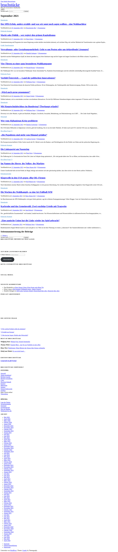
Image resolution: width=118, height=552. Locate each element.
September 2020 (9, 532)
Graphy (24, 550)
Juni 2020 (7, 537)
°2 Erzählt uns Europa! (7, 332)
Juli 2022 (6, 494)
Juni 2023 (7, 475)
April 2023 (7, 479)
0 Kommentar (40, 67)
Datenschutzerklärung (10, 545)
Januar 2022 (7, 504)
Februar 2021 (8, 523)
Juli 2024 (6, 453)
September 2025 (9, 431)
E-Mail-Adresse (5, 255)
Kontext (3, 384)
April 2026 (7, 419)
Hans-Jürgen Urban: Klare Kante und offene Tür (29, 287)
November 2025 (8, 427)
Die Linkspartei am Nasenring (15, 149)
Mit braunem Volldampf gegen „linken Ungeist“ (27, 289)
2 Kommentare (41, 82)
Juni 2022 (7, 496)
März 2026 (7, 421)
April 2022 (7, 499)
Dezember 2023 (8, 465)
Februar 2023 (8, 482)
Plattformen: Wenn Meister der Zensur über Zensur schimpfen (26, 348)
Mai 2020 (7, 539)
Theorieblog (4, 394)
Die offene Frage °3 (6, 159)
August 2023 (8, 472)
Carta (2, 380)
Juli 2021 (6, 515)
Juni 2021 (7, 516)
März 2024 (7, 460)
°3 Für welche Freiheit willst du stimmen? (13, 329)
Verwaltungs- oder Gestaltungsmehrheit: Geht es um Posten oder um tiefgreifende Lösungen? (45, 49)
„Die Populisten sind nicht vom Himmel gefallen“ (24, 135)
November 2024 (8, 448)
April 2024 (7, 458)
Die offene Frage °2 (6, 131)
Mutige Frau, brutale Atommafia (20, 341)
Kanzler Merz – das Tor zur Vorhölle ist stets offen (25, 345)
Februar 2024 (8, 462)
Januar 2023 (7, 484)
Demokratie (4, 20)
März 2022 (7, 501)
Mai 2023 (7, 477)
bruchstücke (10, 4)
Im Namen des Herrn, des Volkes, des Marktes (22, 163)
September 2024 (9, 451)
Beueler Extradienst (7, 378)
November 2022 (8, 487)
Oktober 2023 (8, 469)
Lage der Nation (5, 402)
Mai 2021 (7, 518)
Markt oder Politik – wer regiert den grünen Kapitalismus (28, 35)
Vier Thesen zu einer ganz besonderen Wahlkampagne (26, 63)
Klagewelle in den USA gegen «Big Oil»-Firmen (23, 178)
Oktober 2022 (8, 489)
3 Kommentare (42, 53)
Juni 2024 (7, 455)
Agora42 (3, 373)
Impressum (7, 547)
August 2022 (8, 493)
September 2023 (9, 470)
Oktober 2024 (8, 450)
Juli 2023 (6, 474)
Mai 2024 (7, 457)
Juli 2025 (6, 434)
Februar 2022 (8, 503)
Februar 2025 (8, 443)
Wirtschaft (4, 117)
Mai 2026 (7, 417)
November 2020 (8, 528)
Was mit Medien (5, 409)
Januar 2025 (7, 445)
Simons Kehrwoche (6, 389)
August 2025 (8, 433)
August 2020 (8, 534)
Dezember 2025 (8, 426)
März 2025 (7, 441)
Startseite (6, 544)
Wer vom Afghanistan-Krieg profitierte (19, 121)
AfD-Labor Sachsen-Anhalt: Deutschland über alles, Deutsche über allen (37, 291)
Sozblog (3, 390)
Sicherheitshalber (6, 404)
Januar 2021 (7, 525)
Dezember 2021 (8, 506)
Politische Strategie (6, 31)
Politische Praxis (6, 74)
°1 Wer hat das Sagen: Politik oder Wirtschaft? (14, 335)
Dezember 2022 (8, 486)
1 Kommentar (41, 28)
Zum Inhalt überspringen (8, 1)
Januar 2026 (7, 424)
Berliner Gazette (5, 377)
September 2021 (9, 511)
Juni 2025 (7, 436)
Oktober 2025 (8, 429)
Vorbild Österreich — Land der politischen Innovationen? (28, 78)
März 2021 (7, 522)
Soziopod (3, 406)
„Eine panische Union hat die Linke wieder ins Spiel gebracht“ (30, 220)
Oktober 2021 (8, 510)
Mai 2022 (7, 498)
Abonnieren (7, 259)
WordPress (13, 550)
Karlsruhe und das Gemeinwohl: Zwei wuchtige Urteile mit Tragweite (34, 206)
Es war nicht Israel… (19, 351)
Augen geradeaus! (6, 375)
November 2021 (8, 508)
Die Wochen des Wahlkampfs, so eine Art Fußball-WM (26, 192)
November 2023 (8, 467)
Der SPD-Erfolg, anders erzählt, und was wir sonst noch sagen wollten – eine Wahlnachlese (43, 24)
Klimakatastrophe (6, 174)
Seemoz (3, 387)
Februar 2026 (8, 422)
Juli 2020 (6, 535)
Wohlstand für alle (6, 411)
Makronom (4, 385)
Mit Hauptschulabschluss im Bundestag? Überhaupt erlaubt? (30, 106)
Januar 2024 (7, 463)
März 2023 (7, 481)
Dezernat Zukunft (6, 382)
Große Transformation (7, 45)
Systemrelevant (5, 407)
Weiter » (5, 235)
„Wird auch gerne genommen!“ (15, 92)
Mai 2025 (7, 438)
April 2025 (7, 439)
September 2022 (9, 491)
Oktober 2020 (8, 530)
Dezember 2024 (8, 446)
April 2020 (7, 540)
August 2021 (8, 513)
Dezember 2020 (8, 527)
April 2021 (7, 520)
